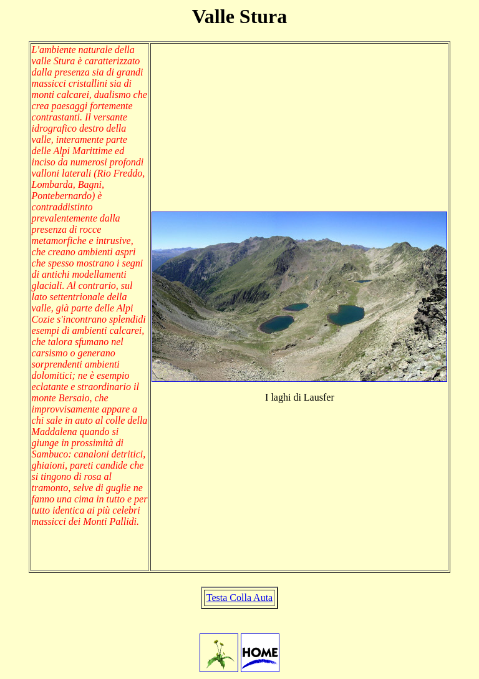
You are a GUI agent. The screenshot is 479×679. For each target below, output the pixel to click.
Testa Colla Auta (239, 597)
